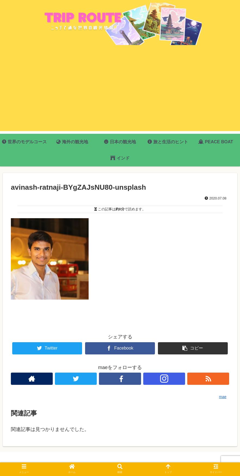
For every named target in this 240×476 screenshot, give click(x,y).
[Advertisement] (120, 93)
